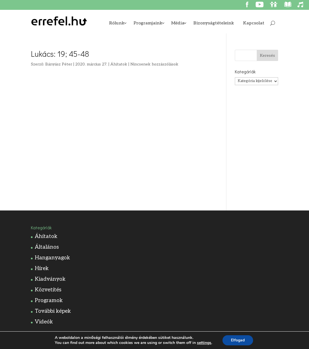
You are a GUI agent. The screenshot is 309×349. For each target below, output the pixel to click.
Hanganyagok (52, 258)
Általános (47, 247)
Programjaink (147, 23)
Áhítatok (118, 64)
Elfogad (238, 340)
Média (177, 23)
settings (204, 342)
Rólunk (116, 23)
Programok (49, 300)
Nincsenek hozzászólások (154, 64)
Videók (44, 322)
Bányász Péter (58, 64)
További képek (53, 311)
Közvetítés (48, 290)
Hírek (42, 268)
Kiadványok (50, 279)
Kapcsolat (253, 23)
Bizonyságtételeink (213, 23)
